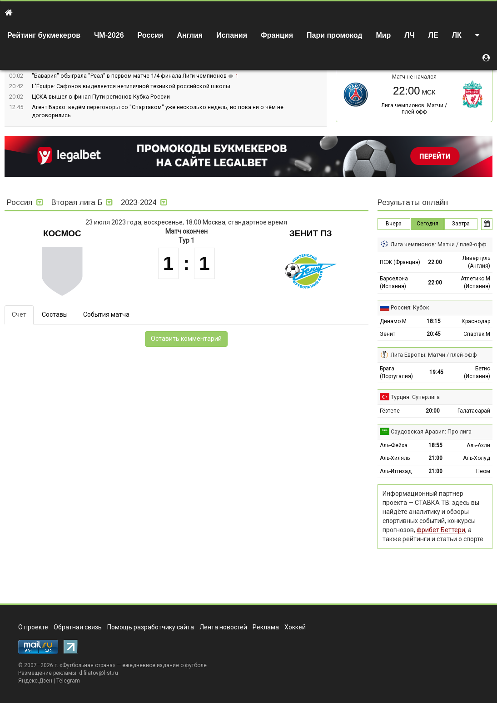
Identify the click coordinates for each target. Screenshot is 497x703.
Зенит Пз (310, 233)
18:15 (434, 321)
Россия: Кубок (410, 307)
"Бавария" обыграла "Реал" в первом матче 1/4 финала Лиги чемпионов (130, 75)
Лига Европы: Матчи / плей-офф (434, 354)
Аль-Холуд (476, 458)
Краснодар (476, 321)
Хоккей (295, 627)
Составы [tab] (55, 314)
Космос (62, 233)
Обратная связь (78, 627)
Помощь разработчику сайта (150, 627)
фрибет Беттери (441, 529)
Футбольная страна (87, 665)
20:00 (433, 411)
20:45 (434, 334)
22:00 (435, 262)
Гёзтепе (390, 411)
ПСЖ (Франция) (400, 262)
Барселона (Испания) (394, 282)
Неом (483, 471)
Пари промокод (334, 35)
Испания (231, 35)
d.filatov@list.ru (98, 673)
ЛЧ (409, 35)
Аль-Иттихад (396, 471)
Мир (383, 35)
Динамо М (393, 321)
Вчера (394, 223)
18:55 (435, 445)
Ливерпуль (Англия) (476, 262)
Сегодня (427, 223)
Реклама (266, 627)
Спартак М (476, 334)
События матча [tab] (106, 314)
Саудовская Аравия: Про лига (431, 431)
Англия (190, 35)
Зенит (387, 334)
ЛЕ (433, 35)
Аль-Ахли (478, 445)
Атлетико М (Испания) (475, 282)
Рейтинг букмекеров (43, 35)
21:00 (435, 458)
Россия (151, 35)
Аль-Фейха (394, 445)
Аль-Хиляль (395, 458)
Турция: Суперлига (415, 397)
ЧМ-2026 (109, 35)
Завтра (461, 223)
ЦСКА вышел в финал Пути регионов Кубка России (101, 96)
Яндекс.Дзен (35, 681)
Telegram (68, 681)
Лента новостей (223, 627)
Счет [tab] (19, 314)
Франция (277, 35)
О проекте (33, 627)
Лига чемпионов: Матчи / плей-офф (414, 108)
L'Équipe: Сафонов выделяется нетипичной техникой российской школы (131, 86)
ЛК (457, 35)
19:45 (436, 372)
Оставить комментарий (186, 338)
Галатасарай (473, 411)
